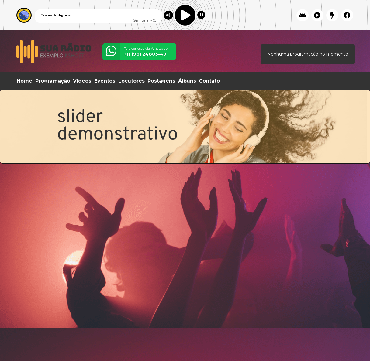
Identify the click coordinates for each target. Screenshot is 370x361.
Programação (52, 81)
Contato (209, 81)
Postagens (161, 81)
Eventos (104, 81)
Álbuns (187, 81)
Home (24, 81)
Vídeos (82, 81)
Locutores (131, 81)
